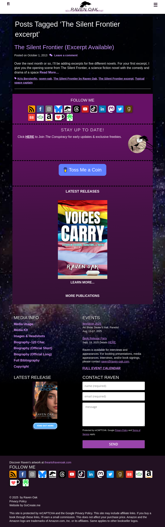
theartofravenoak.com (57, 462)
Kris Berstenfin (27, 78)
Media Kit (21, 330)
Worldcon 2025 (91, 323)
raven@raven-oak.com (115, 361)
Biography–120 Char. (29, 342)
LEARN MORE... (82, 282)
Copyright (21, 366)
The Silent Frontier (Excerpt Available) (64, 47)
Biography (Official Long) (33, 354)
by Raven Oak (29, 497)
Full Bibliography (27, 360)
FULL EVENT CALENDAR (101, 368)
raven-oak (45, 78)
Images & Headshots (29, 336)
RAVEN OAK (84, 12)
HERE (29, 136)
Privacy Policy (121, 430)
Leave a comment (66, 55)
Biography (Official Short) (33, 348)
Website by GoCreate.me (25, 505)
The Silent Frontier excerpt (116, 78)
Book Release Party (94, 338)
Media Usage (23, 324)
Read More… (49, 72)
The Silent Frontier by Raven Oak (75, 78)
